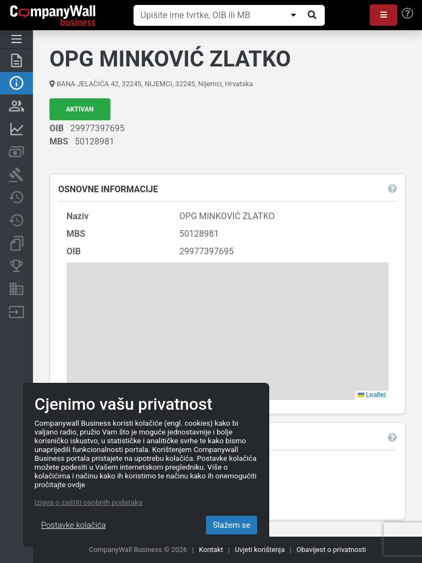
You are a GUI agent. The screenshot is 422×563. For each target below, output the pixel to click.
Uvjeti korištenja (260, 549)
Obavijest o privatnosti (332, 549)
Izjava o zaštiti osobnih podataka (88, 502)
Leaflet (372, 395)
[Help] (407, 13)
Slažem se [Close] (232, 525)
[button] (383, 15)
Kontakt (211, 549)
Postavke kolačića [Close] (73, 525)
